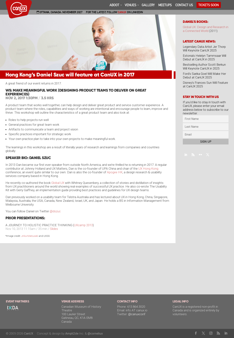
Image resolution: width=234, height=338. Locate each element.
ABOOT (114, 5)
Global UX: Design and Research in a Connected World (205, 28)
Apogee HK (114, 172)
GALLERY (148, 5)
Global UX (57, 183)
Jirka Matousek (29, 235)
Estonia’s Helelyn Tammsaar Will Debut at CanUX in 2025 (204, 57)
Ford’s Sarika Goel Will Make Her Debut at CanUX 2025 (204, 75)
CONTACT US (184, 5)
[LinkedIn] (225, 333)
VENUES (130, 5)
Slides (54, 229)
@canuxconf (136, 314)
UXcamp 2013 (83, 225)
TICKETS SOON (208, 5)
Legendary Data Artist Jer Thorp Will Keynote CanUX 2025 (204, 48)
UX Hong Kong (148, 168)
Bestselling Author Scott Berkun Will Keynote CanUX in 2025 (204, 66)
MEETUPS (165, 5)
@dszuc (55, 211)
